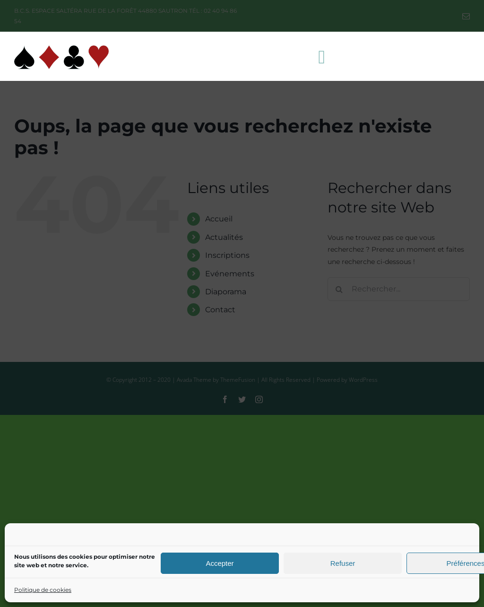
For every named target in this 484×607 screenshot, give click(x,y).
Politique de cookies (42, 589)
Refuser (342, 563)
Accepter (219, 563)
